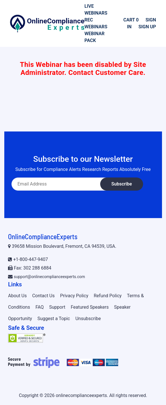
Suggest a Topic (53, 318)
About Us (17, 295)
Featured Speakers (89, 307)
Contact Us (43, 295)
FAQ (39, 307)
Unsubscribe (88, 318)
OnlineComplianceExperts (42, 236)
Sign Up (147, 26)
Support (57, 307)
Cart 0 (131, 20)
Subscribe (121, 184)
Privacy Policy (74, 295)
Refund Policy (107, 295)
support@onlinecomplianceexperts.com (49, 276)
